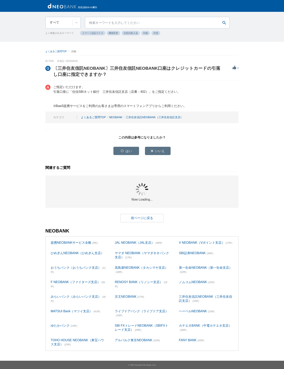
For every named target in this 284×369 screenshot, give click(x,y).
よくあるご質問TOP (56, 51)
